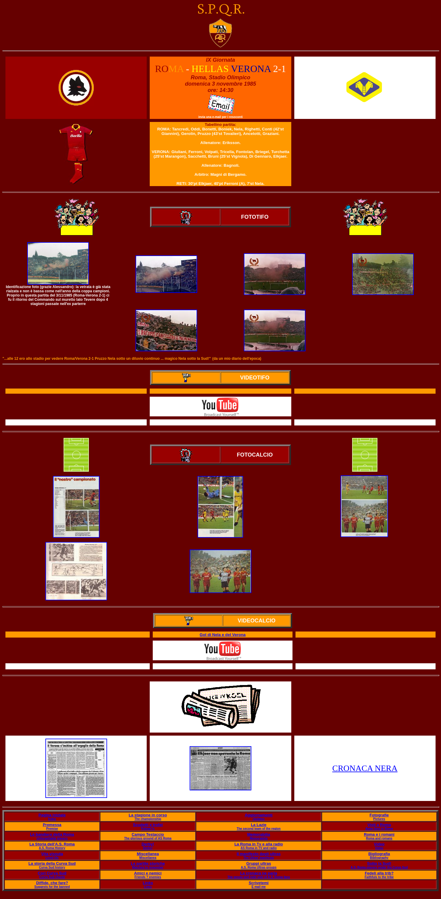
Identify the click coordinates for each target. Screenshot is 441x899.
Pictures (379, 819)
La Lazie (258, 824)
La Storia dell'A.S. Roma (52, 844)
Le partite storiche (148, 863)
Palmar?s (148, 828)
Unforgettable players (52, 838)
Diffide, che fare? (52, 883)
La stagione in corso (148, 815)
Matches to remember (147, 867)
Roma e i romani (379, 834)
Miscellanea (148, 853)
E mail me (259, 886)
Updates (258, 819)
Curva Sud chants (52, 877)
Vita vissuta (52, 853)
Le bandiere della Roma (52, 834)
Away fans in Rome (379, 828)
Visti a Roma (379, 824)
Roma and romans (379, 838)
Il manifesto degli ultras (258, 853)
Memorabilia (258, 834)
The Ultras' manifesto (258, 857)
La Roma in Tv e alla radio (258, 844)
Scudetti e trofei (148, 824)
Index (52, 819)
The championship (147, 819)
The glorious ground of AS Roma (148, 838)
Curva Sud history (52, 867)
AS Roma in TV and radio (258, 848)
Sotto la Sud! (379, 863)
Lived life (51, 857)
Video (379, 844)
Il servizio (223, 666)
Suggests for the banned (52, 886)
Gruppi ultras (258, 863)
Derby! (148, 844)
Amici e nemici (148, 873)
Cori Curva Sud (52, 873)
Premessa (52, 824)
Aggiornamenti (259, 815)
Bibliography (379, 857)
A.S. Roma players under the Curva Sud (379, 867)
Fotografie (379, 815)
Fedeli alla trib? (379, 873)
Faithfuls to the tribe (379, 877)
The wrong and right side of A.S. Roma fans (258, 877)
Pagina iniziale (52, 815)
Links (148, 883)
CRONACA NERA (364, 768)
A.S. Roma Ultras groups (258, 867)
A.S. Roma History (52, 848)
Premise (52, 828)
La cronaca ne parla (258, 873)
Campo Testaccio (148, 834)
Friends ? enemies (148, 877)
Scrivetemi (259, 883)
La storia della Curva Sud (52, 863)
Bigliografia (379, 853)
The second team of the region (259, 828)
